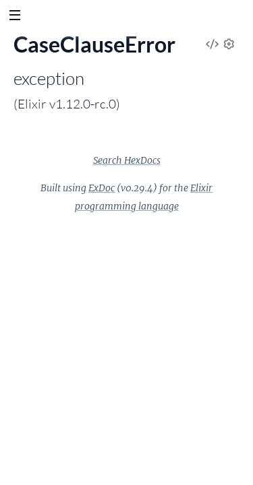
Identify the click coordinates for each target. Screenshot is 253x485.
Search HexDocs (127, 160)
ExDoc (101, 188)
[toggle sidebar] (14, 17)
